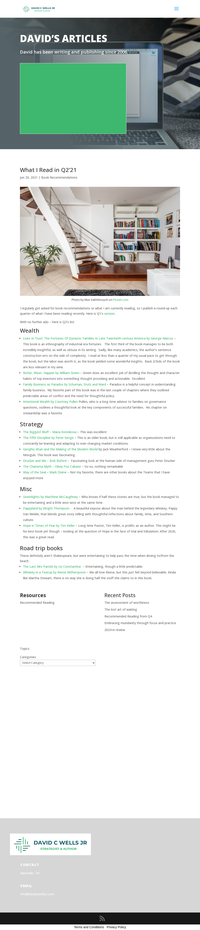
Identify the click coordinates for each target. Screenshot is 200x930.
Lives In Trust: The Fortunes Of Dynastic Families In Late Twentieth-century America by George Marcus (98, 338)
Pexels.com (120, 300)
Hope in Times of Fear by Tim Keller (49, 525)
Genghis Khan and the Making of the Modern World (60, 449)
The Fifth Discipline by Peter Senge (48, 438)
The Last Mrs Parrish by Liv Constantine (52, 566)
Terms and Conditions (89, 927)
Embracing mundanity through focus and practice (140, 623)
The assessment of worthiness (126, 602)
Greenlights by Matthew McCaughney (50, 497)
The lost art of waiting (120, 609)
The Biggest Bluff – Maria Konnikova (49, 432)
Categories (28, 657)
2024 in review (114, 630)
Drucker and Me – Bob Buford (45, 461)
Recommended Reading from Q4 (128, 616)
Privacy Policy (116, 927)
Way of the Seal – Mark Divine (45, 472)
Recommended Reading (37, 602)
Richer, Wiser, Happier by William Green (51, 373)
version (109, 313)
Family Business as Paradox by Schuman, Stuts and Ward (64, 384)
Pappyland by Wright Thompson (46, 508)
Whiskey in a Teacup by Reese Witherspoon (54, 572)
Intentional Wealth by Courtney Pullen (50, 401)
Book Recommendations (59, 177)
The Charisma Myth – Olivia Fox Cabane (52, 466)
